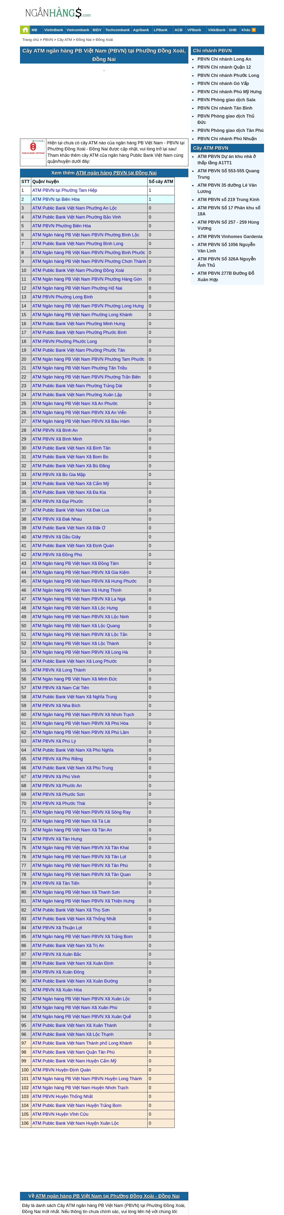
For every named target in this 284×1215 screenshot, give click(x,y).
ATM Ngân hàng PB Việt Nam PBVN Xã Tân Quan (81, 828)
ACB (179, 30)
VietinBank (53, 30)
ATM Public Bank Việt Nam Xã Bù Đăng (71, 419)
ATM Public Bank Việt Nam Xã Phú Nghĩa (72, 703)
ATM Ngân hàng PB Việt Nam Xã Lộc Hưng (75, 561)
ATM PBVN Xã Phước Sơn (58, 748)
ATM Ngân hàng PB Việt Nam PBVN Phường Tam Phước (88, 312)
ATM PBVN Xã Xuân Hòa (57, 943)
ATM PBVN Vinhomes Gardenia (230, 236)
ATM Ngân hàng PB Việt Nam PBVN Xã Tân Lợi (79, 810)
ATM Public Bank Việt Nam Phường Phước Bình (79, 286)
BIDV (97, 30)
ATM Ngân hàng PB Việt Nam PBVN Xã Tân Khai (80, 801)
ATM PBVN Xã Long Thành (59, 623)
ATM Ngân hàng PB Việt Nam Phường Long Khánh (82, 268)
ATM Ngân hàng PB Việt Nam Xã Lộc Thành (75, 597)
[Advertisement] (104, 78)
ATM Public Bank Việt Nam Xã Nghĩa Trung (74, 650)
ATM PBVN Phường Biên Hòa (61, 179)
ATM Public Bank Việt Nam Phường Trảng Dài (77, 339)
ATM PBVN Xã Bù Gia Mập (59, 428)
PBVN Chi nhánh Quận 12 (224, 67)
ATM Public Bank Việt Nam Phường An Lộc (74, 161)
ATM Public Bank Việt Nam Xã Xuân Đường (75, 934)
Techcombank (117, 30)
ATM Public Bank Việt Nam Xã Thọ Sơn (71, 863)
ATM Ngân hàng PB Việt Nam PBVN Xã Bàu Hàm (81, 375)
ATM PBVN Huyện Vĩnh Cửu (60, 1068)
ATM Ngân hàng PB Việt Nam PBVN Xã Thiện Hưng (83, 854)
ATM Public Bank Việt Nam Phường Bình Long (77, 197)
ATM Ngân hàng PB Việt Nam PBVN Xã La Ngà (79, 552)
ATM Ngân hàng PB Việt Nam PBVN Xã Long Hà (80, 606)
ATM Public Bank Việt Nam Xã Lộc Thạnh (73, 987)
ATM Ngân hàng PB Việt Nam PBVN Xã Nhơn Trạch (83, 668)
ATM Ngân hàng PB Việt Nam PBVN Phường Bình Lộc (86, 188)
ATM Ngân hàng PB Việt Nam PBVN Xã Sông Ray (81, 766)
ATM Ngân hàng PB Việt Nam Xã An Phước (75, 357)
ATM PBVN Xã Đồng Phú (57, 508)
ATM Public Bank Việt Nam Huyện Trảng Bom (77, 1059)
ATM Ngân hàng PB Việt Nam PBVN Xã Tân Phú (80, 819)
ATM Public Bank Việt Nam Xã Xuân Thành (74, 979)
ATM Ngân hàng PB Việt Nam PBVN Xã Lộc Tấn (79, 588)
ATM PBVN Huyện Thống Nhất (62, 1050)
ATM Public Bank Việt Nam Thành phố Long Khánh (82, 996)
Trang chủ (30, 39)
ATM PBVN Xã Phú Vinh (56, 730)
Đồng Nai (83, 39)
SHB (233, 30)
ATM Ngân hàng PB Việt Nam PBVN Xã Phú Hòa (80, 677)
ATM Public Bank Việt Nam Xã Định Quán (73, 499)
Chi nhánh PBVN (212, 50)
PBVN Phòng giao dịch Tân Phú (231, 130)
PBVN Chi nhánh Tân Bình (225, 108)
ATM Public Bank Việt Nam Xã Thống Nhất (74, 872)
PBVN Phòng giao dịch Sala (226, 99)
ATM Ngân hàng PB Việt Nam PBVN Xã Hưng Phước (84, 535)
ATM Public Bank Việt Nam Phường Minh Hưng (78, 277)
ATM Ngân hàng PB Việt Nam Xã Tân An (72, 783)
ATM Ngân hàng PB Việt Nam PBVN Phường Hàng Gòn (87, 232)
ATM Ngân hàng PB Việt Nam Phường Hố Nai (77, 241)
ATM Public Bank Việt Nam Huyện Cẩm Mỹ (74, 1014)
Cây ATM (64, 39)
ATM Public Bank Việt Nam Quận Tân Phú (73, 1005)
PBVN (48, 39)
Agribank (141, 30)
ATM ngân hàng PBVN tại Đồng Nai (116, 126)
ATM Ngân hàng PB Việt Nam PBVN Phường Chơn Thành (89, 215)
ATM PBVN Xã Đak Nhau (57, 472)
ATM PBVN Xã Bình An (55, 383)
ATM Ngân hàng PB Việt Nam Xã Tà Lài (71, 774)
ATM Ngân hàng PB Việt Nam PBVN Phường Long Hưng (88, 259)
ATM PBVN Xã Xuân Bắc (56, 908)
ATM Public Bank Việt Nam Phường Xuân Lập (77, 348)
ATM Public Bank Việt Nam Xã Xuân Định (72, 916)
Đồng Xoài (104, 39)
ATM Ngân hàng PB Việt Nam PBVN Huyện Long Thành (87, 1032)
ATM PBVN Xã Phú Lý (54, 694)
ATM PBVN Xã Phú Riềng (57, 712)
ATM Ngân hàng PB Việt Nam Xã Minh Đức (74, 632)
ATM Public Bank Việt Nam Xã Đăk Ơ (68, 481)
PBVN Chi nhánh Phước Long (228, 75)
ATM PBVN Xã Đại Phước (57, 454)
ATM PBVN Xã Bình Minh (57, 392)
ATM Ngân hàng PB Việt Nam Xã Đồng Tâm (75, 517)
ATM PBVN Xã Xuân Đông (58, 925)
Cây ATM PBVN (210, 148)
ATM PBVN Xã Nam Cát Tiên (60, 641)
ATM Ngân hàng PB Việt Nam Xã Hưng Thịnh (77, 543)
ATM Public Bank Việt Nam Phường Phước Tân (78, 304)
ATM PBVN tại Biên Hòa (56, 152)
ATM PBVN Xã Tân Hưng (57, 792)
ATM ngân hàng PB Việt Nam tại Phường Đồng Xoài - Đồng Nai (107, 1149)
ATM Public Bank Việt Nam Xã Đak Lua (70, 463)
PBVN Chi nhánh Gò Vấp (223, 83)
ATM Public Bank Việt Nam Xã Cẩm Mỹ (70, 437)
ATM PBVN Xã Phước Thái (58, 757)
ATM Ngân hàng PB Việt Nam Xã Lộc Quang (76, 579)
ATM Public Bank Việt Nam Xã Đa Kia (69, 446)
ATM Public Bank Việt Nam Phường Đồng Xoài (78, 223)
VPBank (194, 30)
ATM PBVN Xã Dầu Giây (56, 490)
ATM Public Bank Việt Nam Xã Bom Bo (70, 410)
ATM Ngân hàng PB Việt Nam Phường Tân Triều (79, 321)
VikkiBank (216, 30)
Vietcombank (78, 30)
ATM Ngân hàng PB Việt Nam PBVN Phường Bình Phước (88, 206)
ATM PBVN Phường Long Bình (62, 250)
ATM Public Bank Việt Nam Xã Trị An (68, 899)
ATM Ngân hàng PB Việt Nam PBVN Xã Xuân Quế (81, 970)
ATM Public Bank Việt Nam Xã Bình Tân (71, 401)
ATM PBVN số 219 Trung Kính (229, 199)
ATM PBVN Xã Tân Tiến (55, 837)
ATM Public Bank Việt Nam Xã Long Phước (74, 614)
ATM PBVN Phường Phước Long (64, 295)
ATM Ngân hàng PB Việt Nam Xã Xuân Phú (75, 961)
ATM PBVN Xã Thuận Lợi (57, 881)
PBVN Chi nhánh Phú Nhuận (227, 138)
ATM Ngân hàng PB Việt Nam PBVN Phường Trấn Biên (86, 330)
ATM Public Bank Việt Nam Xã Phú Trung (72, 721)
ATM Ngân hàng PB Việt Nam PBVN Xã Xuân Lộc (81, 952)
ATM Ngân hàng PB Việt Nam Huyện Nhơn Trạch (80, 1041)
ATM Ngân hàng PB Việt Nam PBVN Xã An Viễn (79, 366)
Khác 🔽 (249, 30)
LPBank (161, 30)
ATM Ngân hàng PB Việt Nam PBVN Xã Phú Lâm (80, 685)
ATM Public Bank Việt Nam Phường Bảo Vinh (76, 170)
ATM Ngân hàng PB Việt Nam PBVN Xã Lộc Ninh (80, 570)
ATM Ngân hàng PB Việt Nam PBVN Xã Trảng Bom (82, 890)
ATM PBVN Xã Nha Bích (56, 659)
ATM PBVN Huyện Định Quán (61, 1023)
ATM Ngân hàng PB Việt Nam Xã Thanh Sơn (76, 845)
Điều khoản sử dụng (178, 1195)
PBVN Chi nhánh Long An (224, 59)
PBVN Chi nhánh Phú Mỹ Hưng (230, 91)
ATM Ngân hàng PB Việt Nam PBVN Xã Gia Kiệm (80, 526)
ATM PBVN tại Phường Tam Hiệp (64, 144)
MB (34, 30)
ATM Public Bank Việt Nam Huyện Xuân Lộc (75, 1076)
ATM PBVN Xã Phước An (57, 739)
